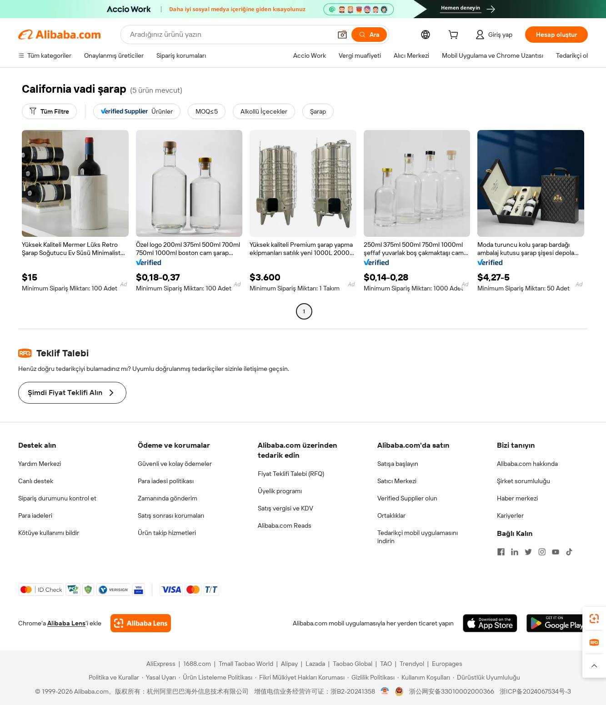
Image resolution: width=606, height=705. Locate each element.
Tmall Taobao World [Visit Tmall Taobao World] (246, 663)
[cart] (455, 36)
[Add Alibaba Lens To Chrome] (140, 623)
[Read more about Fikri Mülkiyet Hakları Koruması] (300, 677)
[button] (342, 34)
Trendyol (412, 663)
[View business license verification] (385, 691)
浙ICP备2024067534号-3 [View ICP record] (535, 691)
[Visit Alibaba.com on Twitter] (528, 552)
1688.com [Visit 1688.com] (197, 663)
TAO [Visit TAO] (386, 663)
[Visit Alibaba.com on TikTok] (569, 552)
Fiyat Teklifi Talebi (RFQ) (291, 473)
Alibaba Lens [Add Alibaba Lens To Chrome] (66, 623)
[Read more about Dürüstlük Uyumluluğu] (486, 677)
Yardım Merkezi (39, 463)
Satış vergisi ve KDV (285, 508)
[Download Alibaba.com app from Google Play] (557, 623)
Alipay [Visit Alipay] (289, 663)
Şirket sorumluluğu (523, 481)
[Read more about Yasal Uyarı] (159, 677)
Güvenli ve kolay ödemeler (175, 463)
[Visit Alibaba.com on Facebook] (501, 552)
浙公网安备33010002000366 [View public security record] (451, 691)
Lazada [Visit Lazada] (315, 663)
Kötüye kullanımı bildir (48, 532)
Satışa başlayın (397, 463)
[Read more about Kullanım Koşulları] (423, 677)
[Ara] (369, 34)
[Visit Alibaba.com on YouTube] (555, 552)
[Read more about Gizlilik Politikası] (371, 677)
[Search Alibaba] (230, 35)
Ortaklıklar (391, 515)
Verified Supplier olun (407, 498)
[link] (594, 618)
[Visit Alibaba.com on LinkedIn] (515, 552)
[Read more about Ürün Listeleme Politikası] (215, 677)
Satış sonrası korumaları (171, 515)
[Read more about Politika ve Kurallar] (112, 677)
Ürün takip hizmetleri (167, 532)
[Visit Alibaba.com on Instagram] (542, 552)
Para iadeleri (35, 515)
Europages (447, 663)
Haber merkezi (517, 498)
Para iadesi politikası (166, 481)
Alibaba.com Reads (284, 525)
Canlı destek (35, 481)
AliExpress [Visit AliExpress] (160, 663)
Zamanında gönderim (167, 498)
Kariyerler (510, 515)
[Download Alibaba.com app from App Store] (490, 623)
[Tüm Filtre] (49, 111)
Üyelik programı (280, 491)
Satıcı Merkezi (396, 481)
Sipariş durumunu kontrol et (57, 498)
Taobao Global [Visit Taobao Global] (352, 663)
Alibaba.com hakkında (527, 463)
